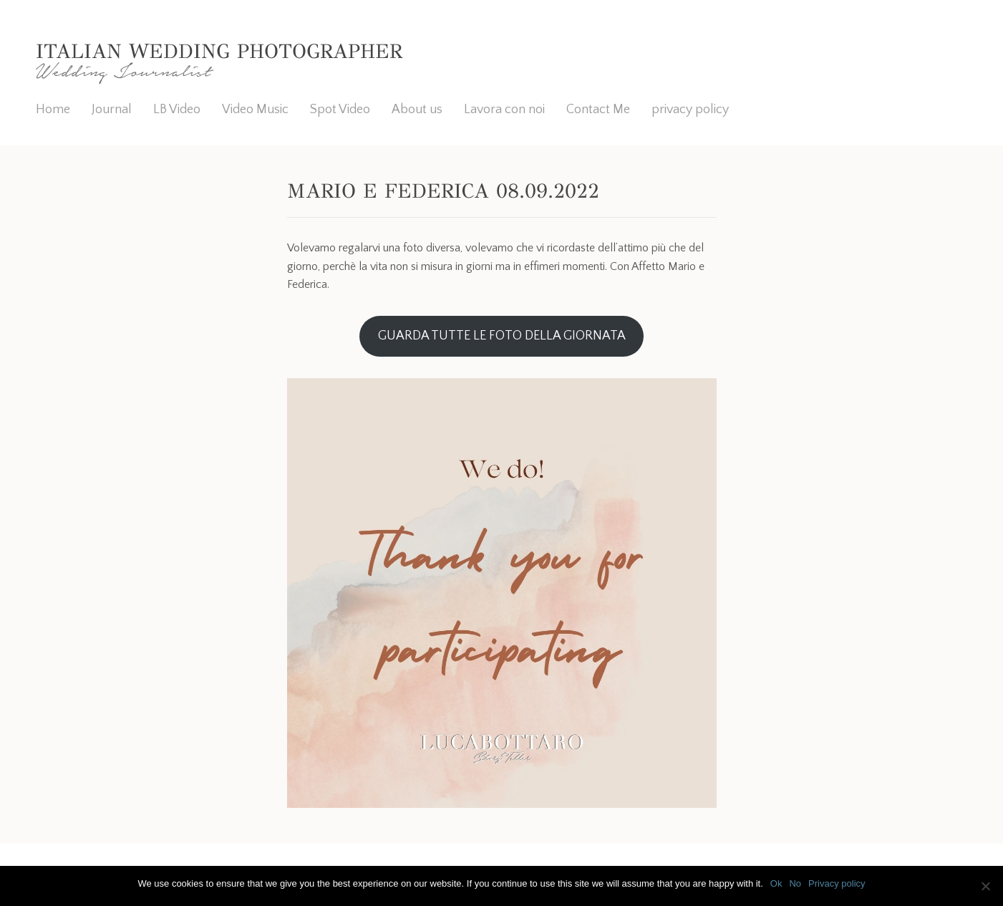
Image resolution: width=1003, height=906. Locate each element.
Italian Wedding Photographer (219, 51)
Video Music (255, 109)
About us (417, 109)
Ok (776, 883)
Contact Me (598, 109)
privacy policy (690, 109)
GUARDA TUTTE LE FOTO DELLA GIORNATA (502, 336)
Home (53, 109)
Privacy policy (836, 883)
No (795, 883)
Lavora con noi (504, 109)
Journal (112, 109)
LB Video (176, 109)
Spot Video (340, 109)
